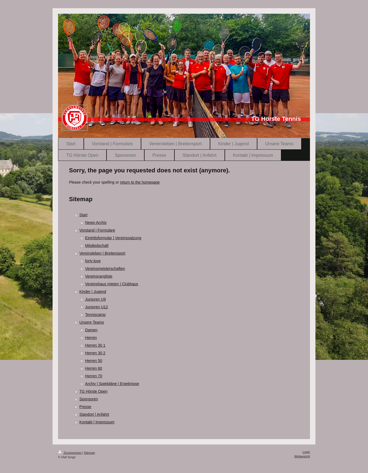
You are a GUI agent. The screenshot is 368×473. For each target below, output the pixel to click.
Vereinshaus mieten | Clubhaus (111, 284)
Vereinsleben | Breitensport (102, 253)
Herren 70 (93, 376)
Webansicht (302, 456)
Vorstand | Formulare (97, 230)
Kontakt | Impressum (96, 422)
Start (83, 215)
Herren (91, 337)
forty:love (93, 261)
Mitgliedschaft (97, 245)
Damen (91, 330)
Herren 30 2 (95, 353)
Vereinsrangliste (99, 276)
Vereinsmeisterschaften (105, 268)
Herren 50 (93, 360)
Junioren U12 (96, 307)
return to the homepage (140, 182)
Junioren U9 (95, 299)
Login (306, 452)
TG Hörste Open (93, 391)
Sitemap (89, 452)
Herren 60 (93, 368)
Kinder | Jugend (92, 291)
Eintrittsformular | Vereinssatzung (113, 238)
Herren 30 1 (95, 345)
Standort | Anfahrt (94, 414)
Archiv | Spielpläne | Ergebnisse (112, 383)
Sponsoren (88, 399)
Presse (85, 406)
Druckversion (70, 452)
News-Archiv (96, 222)
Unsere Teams (91, 322)
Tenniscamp (95, 314)
